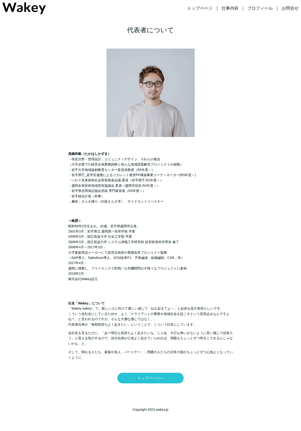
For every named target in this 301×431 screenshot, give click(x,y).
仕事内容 (230, 8)
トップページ (200, 8)
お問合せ (290, 8)
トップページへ (150, 378)
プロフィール (260, 8)
